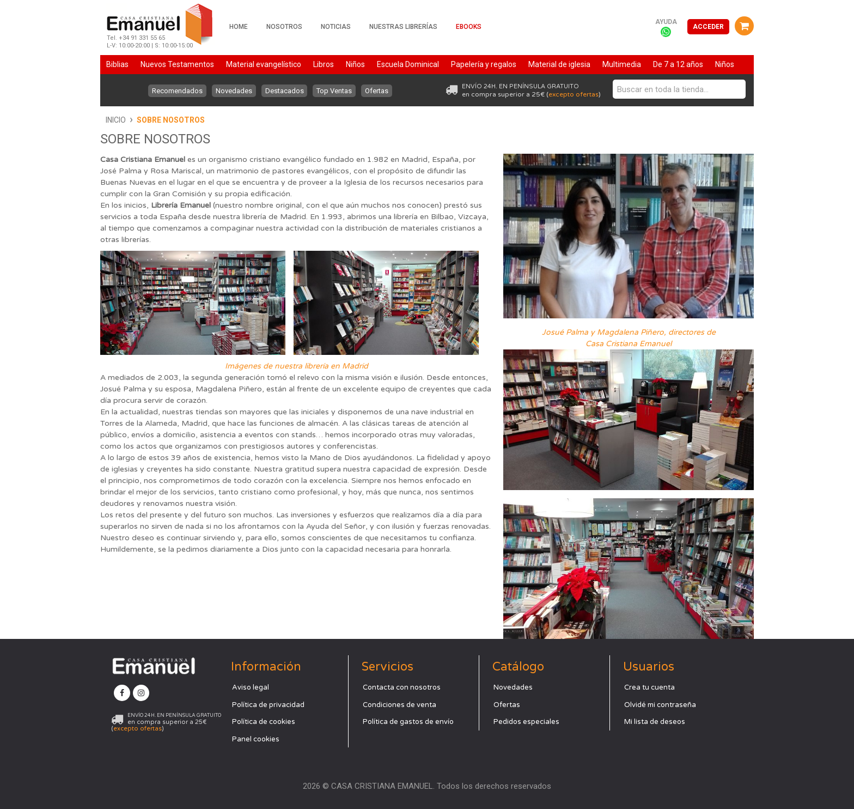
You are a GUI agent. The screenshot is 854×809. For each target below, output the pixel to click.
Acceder (708, 27)
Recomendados (175, 91)
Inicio (116, 120)
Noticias (336, 27)
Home (238, 27)
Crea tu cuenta (649, 687)
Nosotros (284, 27)
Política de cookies (263, 721)
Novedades (233, 91)
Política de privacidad (268, 705)
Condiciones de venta (399, 705)
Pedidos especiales (526, 721)
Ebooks (468, 27)
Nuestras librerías (403, 27)
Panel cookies (255, 739)
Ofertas (379, 91)
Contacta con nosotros (402, 687)
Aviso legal (250, 687)
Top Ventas (335, 91)
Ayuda (666, 22)
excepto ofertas (573, 94)
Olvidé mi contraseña (660, 705)
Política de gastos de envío (408, 721)
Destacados (284, 91)
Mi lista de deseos (654, 721)
